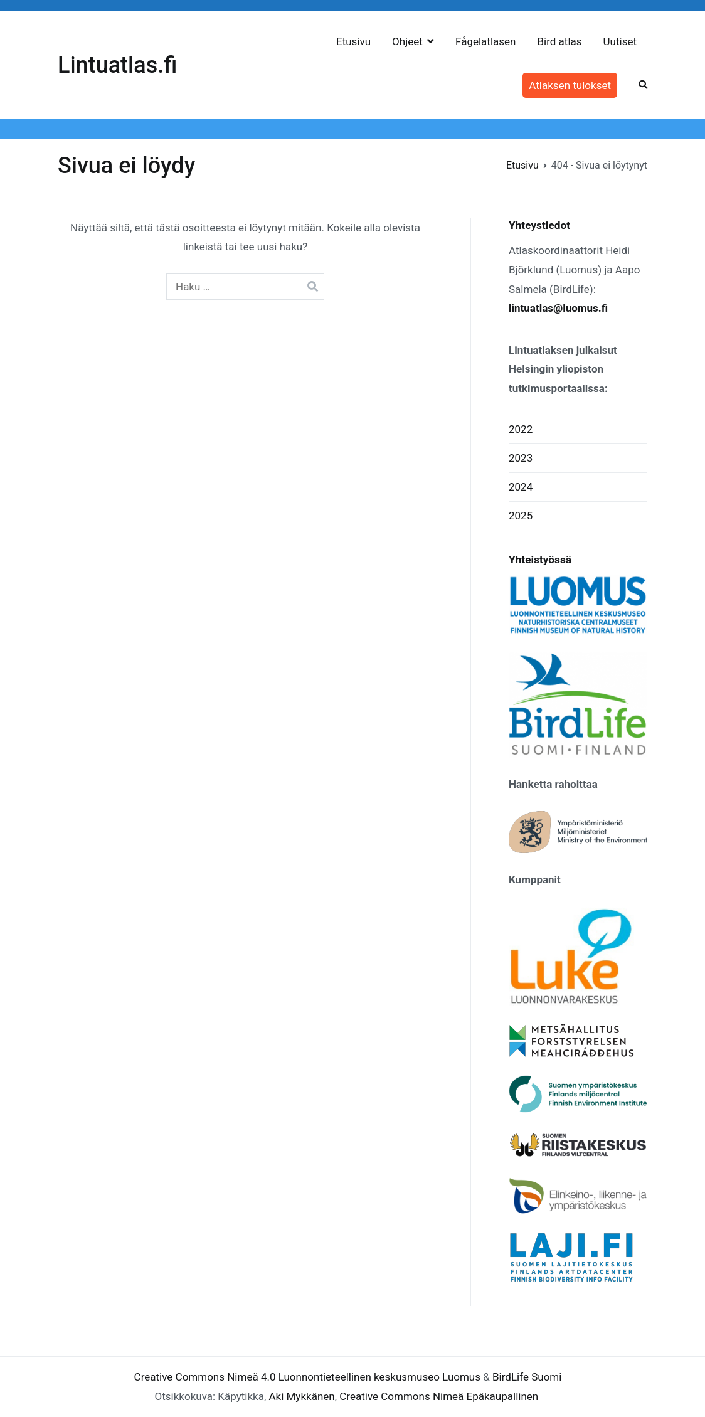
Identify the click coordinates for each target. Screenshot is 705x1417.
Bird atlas (559, 41)
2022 (521, 429)
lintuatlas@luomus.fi (558, 308)
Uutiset (620, 41)
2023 (521, 458)
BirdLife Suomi (526, 1377)
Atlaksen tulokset (570, 85)
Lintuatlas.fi (117, 65)
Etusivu (353, 41)
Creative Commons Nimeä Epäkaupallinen (438, 1396)
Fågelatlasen (485, 41)
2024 (521, 486)
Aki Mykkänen (301, 1396)
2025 (521, 515)
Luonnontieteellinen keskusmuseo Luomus (379, 1377)
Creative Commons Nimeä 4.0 (205, 1377)
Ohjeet (407, 41)
